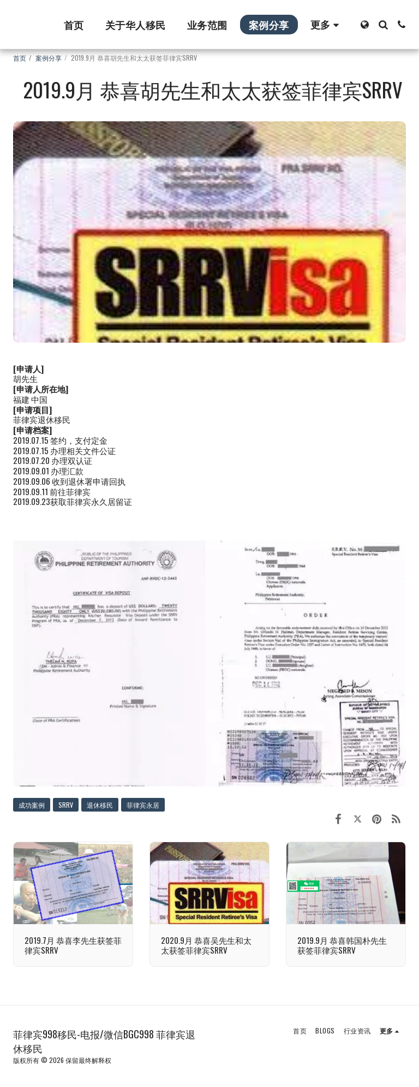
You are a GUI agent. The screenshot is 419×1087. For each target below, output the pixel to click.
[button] (383, 25)
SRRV (65, 804)
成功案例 (32, 804)
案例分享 (48, 57)
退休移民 (100, 804)
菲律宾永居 (143, 804)
